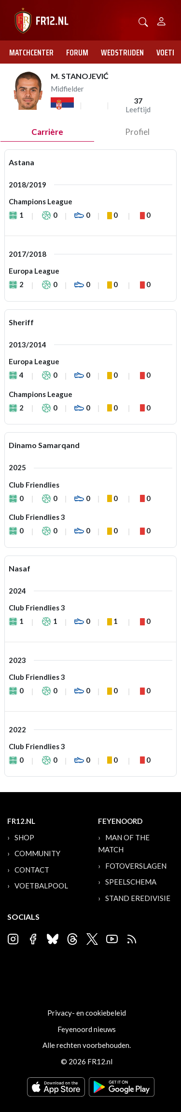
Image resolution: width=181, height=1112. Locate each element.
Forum (77, 52)
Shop (24, 837)
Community (37, 853)
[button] (143, 21)
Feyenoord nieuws (86, 1029)
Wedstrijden (122, 52)
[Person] (161, 20)
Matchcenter (31, 52)
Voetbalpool (41, 885)
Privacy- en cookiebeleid (86, 1012)
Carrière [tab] (47, 132)
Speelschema (130, 881)
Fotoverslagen (136, 865)
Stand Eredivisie (137, 898)
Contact (31, 869)
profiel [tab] (137, 132)
